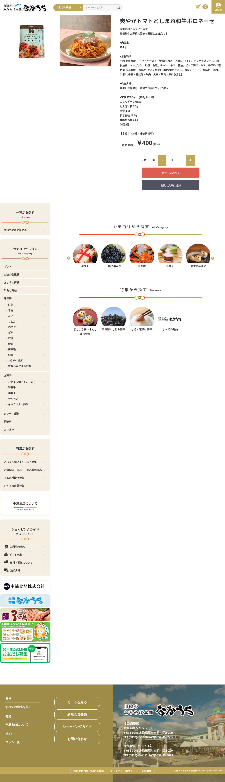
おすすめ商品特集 (24, 485)
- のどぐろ (25, 327)
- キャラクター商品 (25, 404)
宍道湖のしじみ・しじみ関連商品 (24, 469)
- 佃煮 (25, 354)
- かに (25, 316)
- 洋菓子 (25, 393)
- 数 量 (148, 160)
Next (212, 258)
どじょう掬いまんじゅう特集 (24, 461)
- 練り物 (25, 349)
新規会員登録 (77, 714)
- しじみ (25, 321)
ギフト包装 (24, 554)
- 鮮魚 (25, 304)
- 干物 (25, 310)
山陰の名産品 (24, 274)
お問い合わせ (77, 739)
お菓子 (24, 375)
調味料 (24, 421)
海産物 (24, 298)
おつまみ (24, 429)
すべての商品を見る (24, 230)
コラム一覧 (12, 742)
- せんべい (25, 398)
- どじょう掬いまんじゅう (25, 382)
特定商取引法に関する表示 (88, 771)
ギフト (24, 266)
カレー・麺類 (24, 413)
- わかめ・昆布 (25, 360)
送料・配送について (24, 562)
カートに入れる (170, 172)
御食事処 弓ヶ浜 (137, 746)
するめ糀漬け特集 (24, 477)
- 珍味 (25, 343)
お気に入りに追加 (171, 185)
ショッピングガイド (77, 727)
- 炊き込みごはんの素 (25, 366)
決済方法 (24, 570)
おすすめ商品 (24, 282)
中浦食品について (16, 724)
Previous (68, 258)
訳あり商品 (24, 290)
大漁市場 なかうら (137, 728)
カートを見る (77, 702)
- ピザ (25, 332)
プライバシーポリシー (122, 771)
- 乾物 (25, 338)
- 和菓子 (25, 387)
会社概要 (146, 771)
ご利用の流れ (24, 546)
